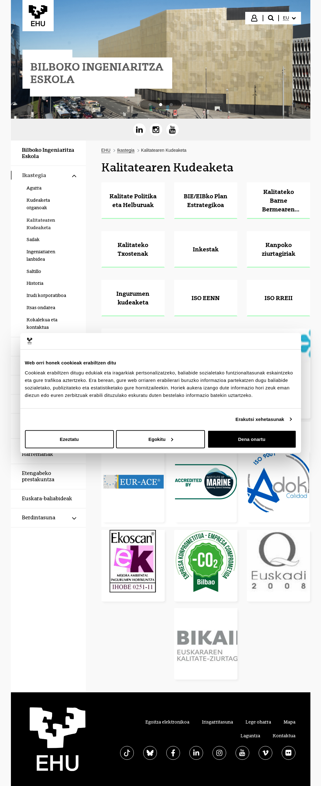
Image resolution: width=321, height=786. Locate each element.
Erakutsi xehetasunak (260, 419)
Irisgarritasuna (217, 721)
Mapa (289, 721)
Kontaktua (284, 735)
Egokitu (160, 439)
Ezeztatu (69, 439)
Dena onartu (251, 439)
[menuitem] (289, 18)
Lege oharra (258, 721)
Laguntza (250, 735)
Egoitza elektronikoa (167, 721)
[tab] (150, 104)
